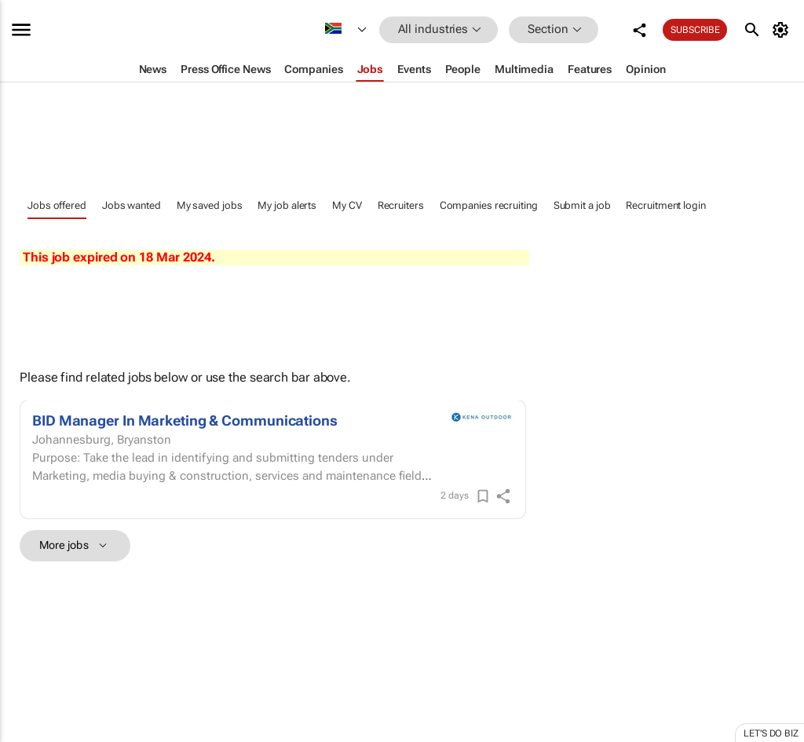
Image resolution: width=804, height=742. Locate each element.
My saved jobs (210, 205)
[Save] (483, 496)
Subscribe (695, 29)
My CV (347, 205)
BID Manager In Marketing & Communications (185, 420)
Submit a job (582, 205)
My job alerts (287, 205)
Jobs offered (56, 205)
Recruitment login (665, 205)
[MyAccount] (783, 30)
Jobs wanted (131, 205)
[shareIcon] (503, 496)
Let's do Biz (771, 733)
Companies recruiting (489, 205)
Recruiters (401, 205)
